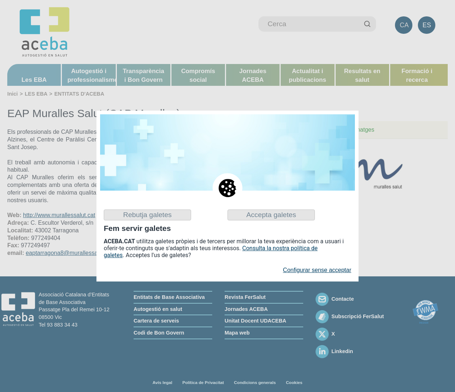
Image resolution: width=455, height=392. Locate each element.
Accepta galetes (271, 215)
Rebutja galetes (147, 215)
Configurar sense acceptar (317, 270)
